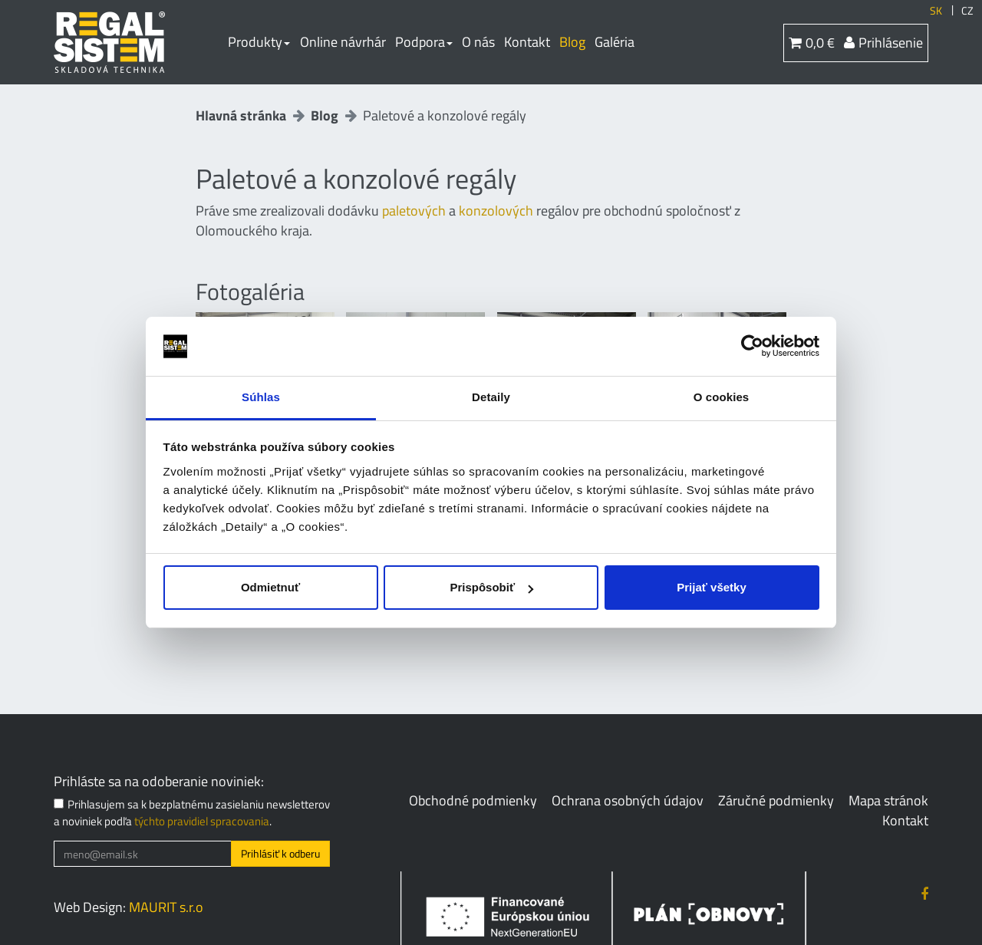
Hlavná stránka (241, 115)
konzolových (496, 210)
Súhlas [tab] (261, 396)
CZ (967, 11)
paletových (414, 210)
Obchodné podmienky (473, 800)
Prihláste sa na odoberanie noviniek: (159, 782)
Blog (572, 41)
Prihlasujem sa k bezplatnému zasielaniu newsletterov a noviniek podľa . (192, 812)
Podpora (424, 41)
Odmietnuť (270, 587)
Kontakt (527, 41)
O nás (478, 41)
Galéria (614, 41)
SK (936, 11)
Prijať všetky (711, 587)
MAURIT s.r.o (166, 907)
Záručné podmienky (776, 800)
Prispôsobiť (491, 587)
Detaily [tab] (491, 396)
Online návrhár (343, 41)
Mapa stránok (888, 800)
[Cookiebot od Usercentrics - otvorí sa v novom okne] (752, 346)
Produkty (259, 41)
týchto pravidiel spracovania (201, 821)
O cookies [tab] (722, 396)
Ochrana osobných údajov (628, 800)
